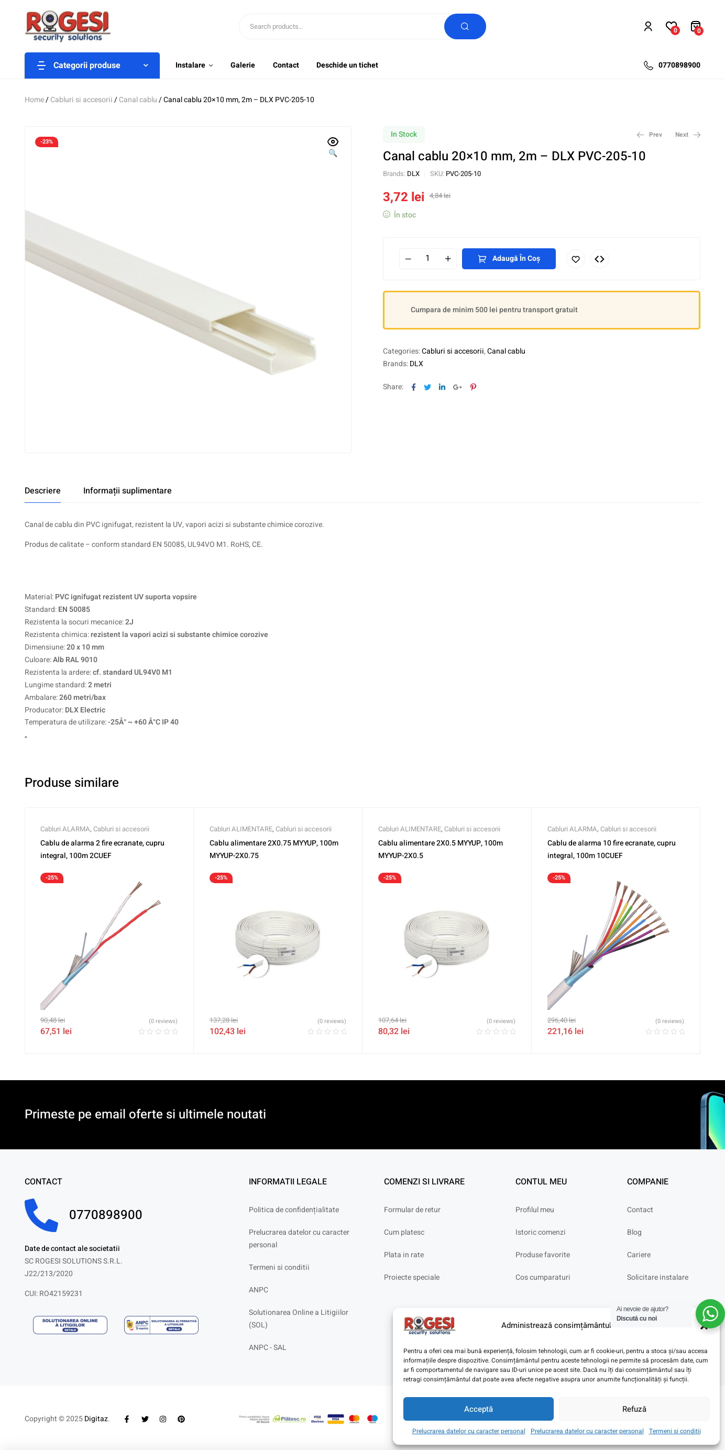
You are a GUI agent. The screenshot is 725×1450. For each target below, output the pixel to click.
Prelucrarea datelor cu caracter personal (468, 1431)
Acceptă (478, 1409)
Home (34, 99)
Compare (599, 258)
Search (465, 26)
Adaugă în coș (516, 258)
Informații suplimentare (127, 491)
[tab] (43, 490)
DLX (413, 174)
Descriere (43, 491)
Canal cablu (138, 99)
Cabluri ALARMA (65, 829)
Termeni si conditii (675, 1431)
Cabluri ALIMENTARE (241, 829)
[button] (333, 148)
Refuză (634, 1409)
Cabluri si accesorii (81, 99)
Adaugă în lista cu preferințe (575, 258)
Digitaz (96, 1418)
